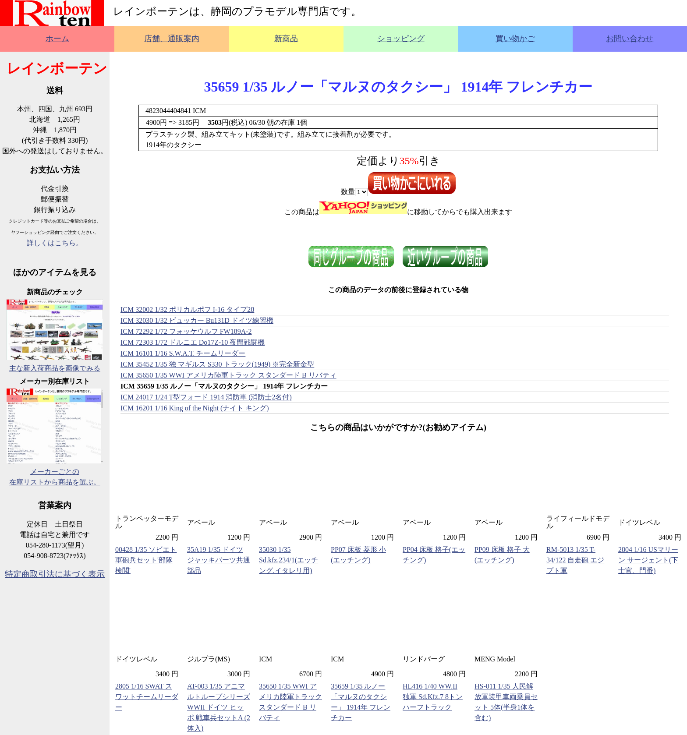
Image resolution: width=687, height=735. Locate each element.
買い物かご (515, 38)
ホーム (57, 38)
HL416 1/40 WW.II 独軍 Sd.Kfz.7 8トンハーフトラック (433, 696)
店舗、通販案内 (171, 38)
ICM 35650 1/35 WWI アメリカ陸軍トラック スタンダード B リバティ (228, 375)
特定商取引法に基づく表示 (55, 574)
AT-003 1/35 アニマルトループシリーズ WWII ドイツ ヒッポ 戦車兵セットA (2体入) (218, 707)
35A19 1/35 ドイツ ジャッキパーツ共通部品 (218, 560)
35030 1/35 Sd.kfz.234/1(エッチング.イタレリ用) (288, 560)
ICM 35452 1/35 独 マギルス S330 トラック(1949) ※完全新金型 (217, 364)
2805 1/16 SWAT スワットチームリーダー (146, 696)
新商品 (286, 38)
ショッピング (401, 38)
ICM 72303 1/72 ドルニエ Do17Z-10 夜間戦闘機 (192, 342)
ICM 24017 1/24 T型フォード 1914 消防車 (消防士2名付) (206, 397)
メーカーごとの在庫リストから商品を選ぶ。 (55, 471)
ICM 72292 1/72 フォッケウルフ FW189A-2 (186, 331)
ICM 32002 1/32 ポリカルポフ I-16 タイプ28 (187, 309)
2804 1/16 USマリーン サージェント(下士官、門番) (648, 560)
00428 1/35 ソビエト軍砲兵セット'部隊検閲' (146, 560)
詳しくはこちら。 (55, 243)
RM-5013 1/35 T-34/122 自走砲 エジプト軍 (575, 560)
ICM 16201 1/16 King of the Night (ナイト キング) (194, 408)
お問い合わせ (629, 38)
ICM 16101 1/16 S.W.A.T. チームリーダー (182, 353)
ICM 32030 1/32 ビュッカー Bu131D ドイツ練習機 (196, 320)
